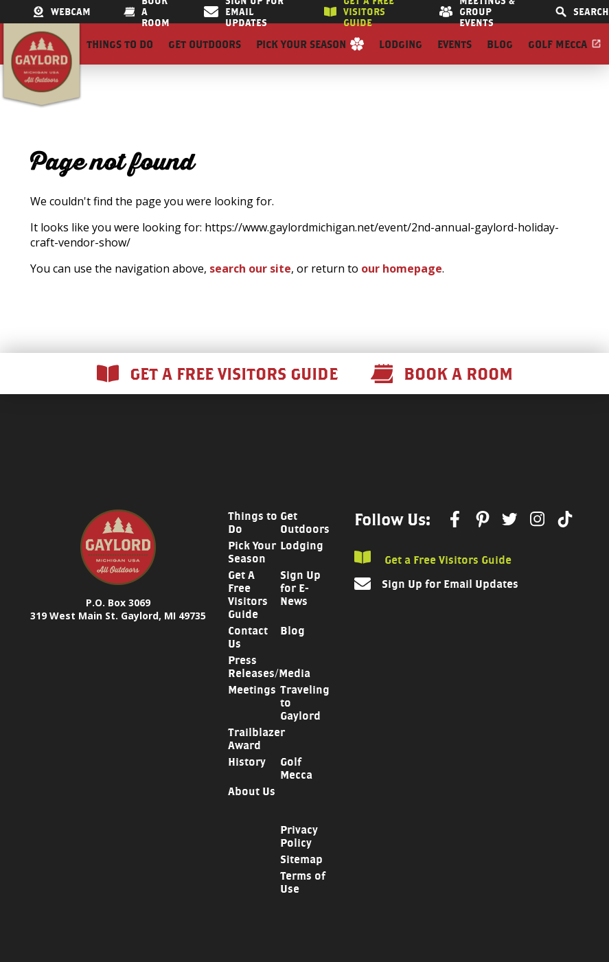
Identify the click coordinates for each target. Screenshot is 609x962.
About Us (251, 816)
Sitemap (301, 884)
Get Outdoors (204, 56)
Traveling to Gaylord (305, 727)
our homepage (401, 293)
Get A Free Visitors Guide (248, 619)
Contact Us (248, 662)
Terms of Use (302, 907)
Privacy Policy (299, 861)
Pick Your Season (301, 56)
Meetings (252, 714)
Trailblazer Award (256, 764)
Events (454, 56)
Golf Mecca (557, 56)
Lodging (400, 56)
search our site (250, 293)
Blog (500, 56)
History (247, 786)
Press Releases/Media (269, 691)
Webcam (62, 11)
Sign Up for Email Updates (450, 608)
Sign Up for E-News (300, 612)
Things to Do (120, 56)
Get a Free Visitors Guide (433, 583)
